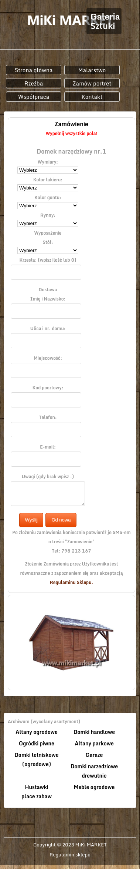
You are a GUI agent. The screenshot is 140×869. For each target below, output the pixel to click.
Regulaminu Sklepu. (71, 582)
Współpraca (33, 96)
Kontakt (91, 96)
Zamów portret (91, 83)
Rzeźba (33, 83)
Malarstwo (92, 70)
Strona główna (33, 70)
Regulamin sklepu (70, 855)
